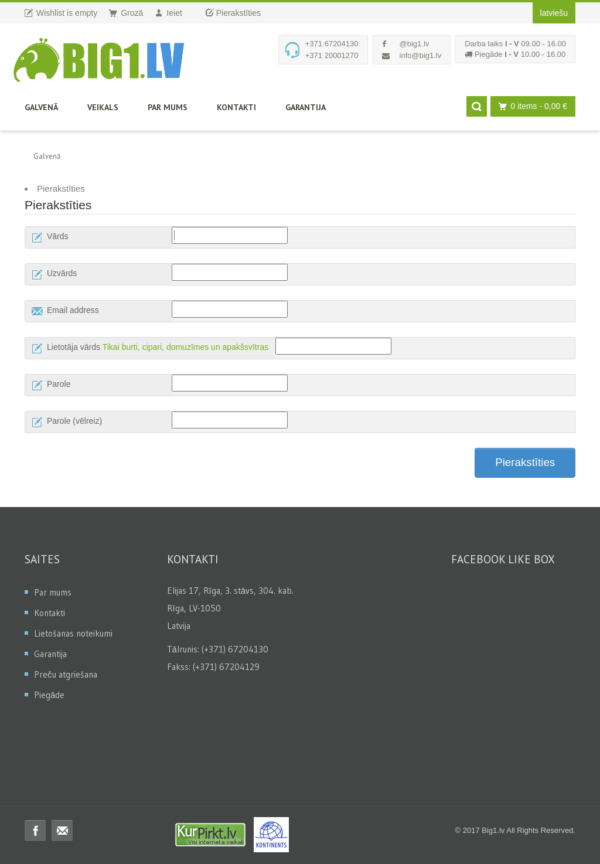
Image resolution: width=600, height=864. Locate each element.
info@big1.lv (421, 55)
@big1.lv (414, 43)
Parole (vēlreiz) (74, 421)
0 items (530, 106)
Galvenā (41, 107)
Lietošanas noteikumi (73, 633)
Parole (58, 384)
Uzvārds (62, 273)
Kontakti (236, 107)
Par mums (168, 107)
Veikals (102, 107)
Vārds (58, 236)
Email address (73, 310)
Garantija (305, 107)
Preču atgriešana (65, 674)
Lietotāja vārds (73, 347)
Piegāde (49, 694)
